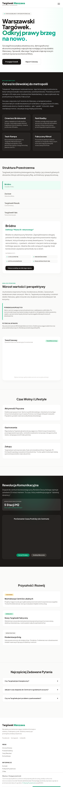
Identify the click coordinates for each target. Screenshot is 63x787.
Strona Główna (7, 748)
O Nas (4, 771)
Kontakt (5, 766)
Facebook (5, 738)
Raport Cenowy (32, 62)
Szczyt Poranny (23, 555)
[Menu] (59, 4)
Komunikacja (6, 756)
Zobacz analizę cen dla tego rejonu (20, 268)
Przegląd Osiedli (11, 62)
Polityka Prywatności (9, 769)
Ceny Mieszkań (7, 753)
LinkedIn (23, 738)
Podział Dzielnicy (7, 750)
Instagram (14, 738)
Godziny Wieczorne (39, 555)
